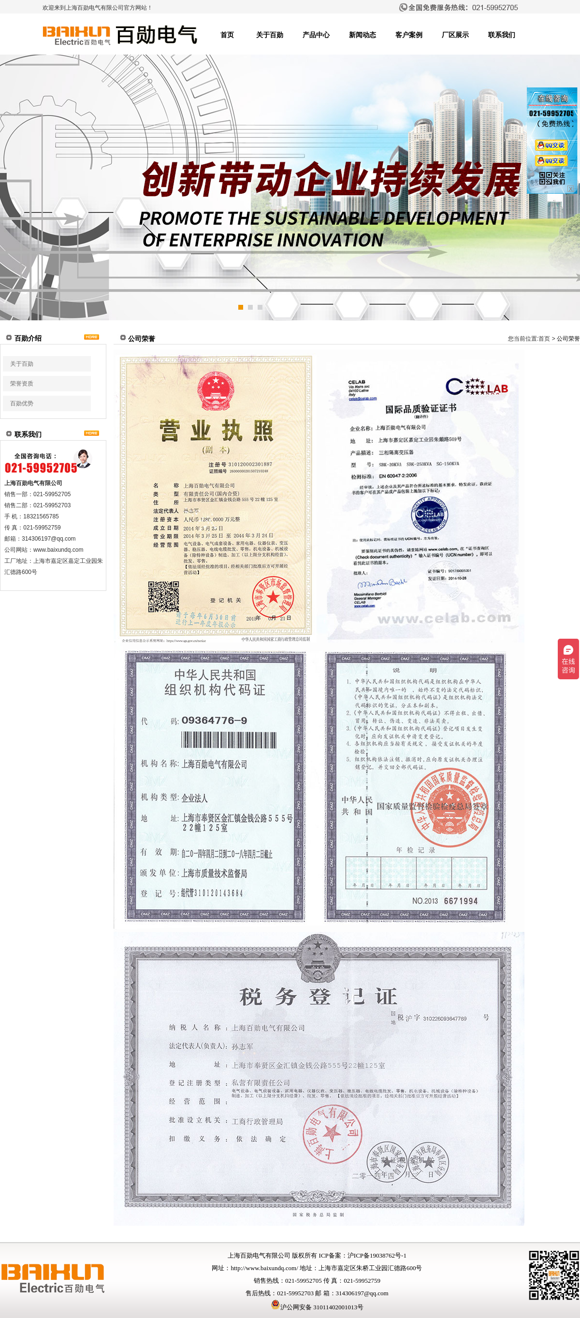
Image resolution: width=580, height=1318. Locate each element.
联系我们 (501, 35)
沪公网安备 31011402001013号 (317, 1307)
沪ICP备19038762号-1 (377, 1255)
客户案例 (408, 35)
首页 (227, 35)
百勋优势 (21, 403)
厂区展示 (455, 35)
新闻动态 (362, 35)
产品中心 (316, 35)
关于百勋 (269, 35)
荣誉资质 (21, 383)
